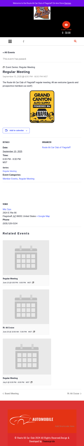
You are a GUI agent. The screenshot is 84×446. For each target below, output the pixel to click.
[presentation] (26, 257)
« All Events (9, 52)
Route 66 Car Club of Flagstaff (56, 147)
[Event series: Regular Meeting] (33, 282)
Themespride (48, 441)
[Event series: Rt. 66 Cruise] (34, 331)
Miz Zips (7, 209)
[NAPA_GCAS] (42, 106)
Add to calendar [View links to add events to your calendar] (17, 130)
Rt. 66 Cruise (8, 328)
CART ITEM (66, 30)
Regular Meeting (10, 171)
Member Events (10, 178)
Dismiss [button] (67, 3)
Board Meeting (11, 393)
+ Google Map (43, 216)
